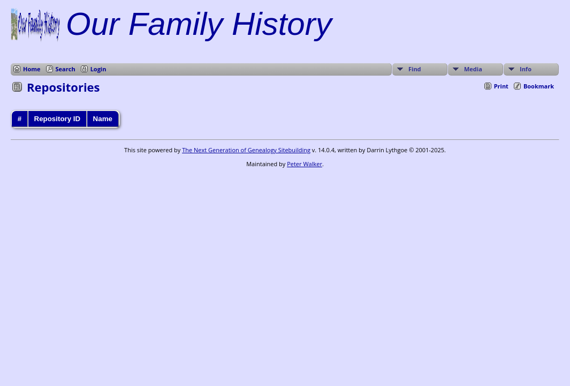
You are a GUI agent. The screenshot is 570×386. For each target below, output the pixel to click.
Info (525, 69)
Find (414, 69)
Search (65, 69)
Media (473, 69)
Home (32, 69)
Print (501, 86)
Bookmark (538, 86)
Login (98, 69)
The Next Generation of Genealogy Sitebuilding (246, 150)
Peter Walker (304, 164)
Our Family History (199, 24)
